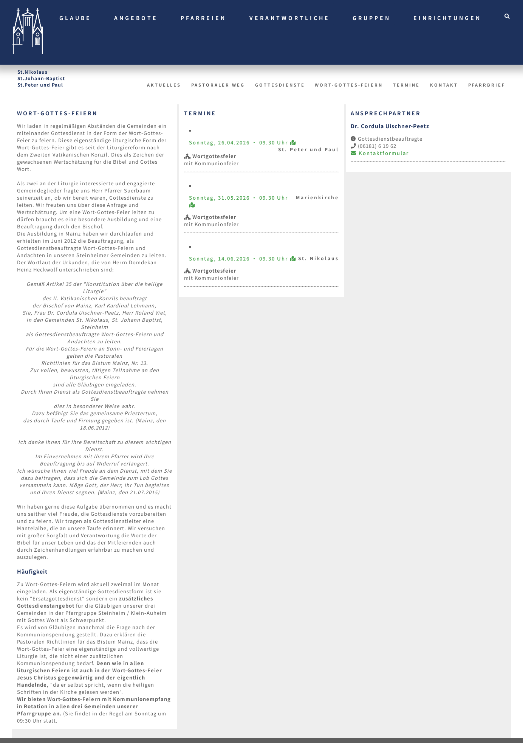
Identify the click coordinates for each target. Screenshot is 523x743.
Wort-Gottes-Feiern (349, 85)
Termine (406, 85)
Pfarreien (203, 18)
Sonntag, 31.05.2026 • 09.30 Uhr (238, 197)
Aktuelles (164, 85)
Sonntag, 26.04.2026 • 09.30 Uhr (239, 142)
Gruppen (372, 18)
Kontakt (444, 85)
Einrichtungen (447, 18)
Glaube (75, 18)
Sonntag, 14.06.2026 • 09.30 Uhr (239, 258)
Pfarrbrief (486, 85)
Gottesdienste (280, 85)
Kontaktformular (380, 153)
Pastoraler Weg (218, 85)
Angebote (136, 18)
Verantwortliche (289, 18)
